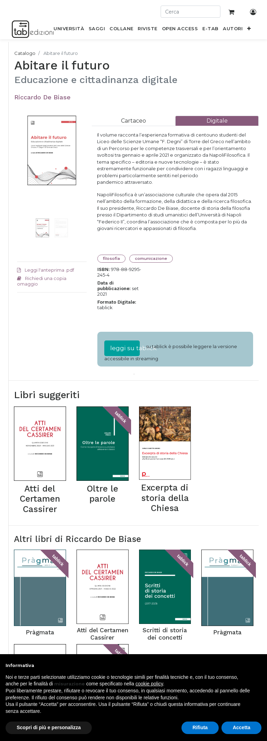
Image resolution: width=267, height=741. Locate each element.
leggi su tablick (125, 348)
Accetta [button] (241, 727)
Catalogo (24, 53)
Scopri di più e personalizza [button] (49, 727)
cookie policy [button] (149, 683)
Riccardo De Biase (42, 97)
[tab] (133, 121)
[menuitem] (69, 29)
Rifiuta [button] (200, 727)
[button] (249, 29)
